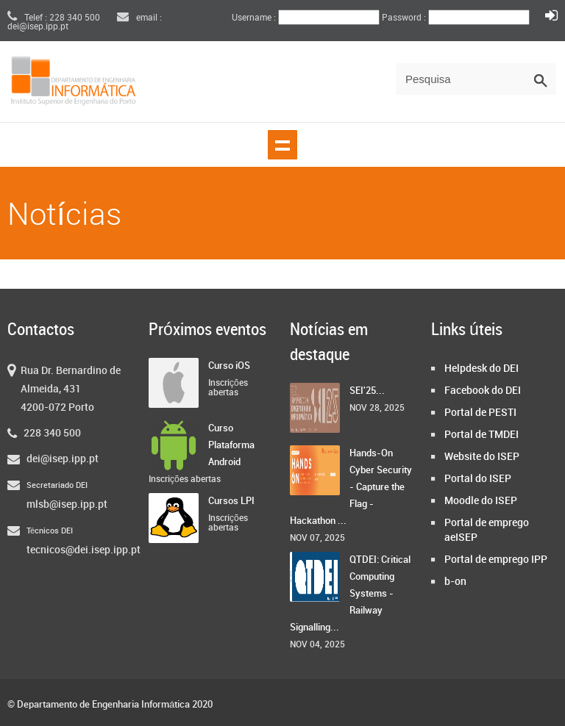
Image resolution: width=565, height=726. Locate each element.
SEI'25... (367, 391)
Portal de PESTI (480, 412)
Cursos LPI (231, 501)
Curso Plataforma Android (231, 445)
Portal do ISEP (477, 478)
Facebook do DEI (482, 390)
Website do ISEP (481, 456)
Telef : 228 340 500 (53, 18)
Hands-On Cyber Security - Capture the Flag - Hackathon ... (351, 487)
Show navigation (282, 144)
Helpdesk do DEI (481, 368)
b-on (455, 581)
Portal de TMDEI (481, 434)
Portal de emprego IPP (495, 559)
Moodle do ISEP (480, 500)
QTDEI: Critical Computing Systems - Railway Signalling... (350, 594)
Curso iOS (229, 366)
